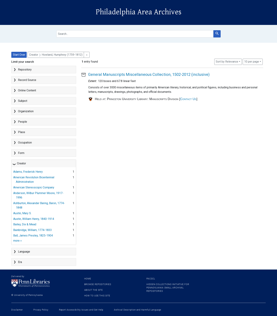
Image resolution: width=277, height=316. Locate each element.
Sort (227, 61)
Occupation (25, 142)
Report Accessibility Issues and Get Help (81, 310)
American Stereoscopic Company (33, 187)
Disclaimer (17, 310)
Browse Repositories (97, 284)
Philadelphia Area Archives (138, 12)
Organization (26, 111)
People (22, 121)
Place (21, 132)
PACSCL (150, 278)
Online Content (27, 90)
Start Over (19, 54)
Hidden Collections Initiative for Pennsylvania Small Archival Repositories (167, 287)
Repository (25, 69)
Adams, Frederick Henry (28, 171)
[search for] (134, 33)
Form (21, 153)
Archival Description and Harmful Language (137, 310)
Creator (21, 163)
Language (24, 251)
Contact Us (188, 99)
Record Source (27, 80)
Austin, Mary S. (22, 213)
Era (20, 262)
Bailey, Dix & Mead (24, 224)
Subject (22, 101)
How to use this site (97, 295)
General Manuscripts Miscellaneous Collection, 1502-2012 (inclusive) (149, 74)
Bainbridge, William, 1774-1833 (32, 230)
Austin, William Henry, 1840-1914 (33, 219)
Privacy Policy (40, 310)
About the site (93, 290)
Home (87, 278)
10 (251, 61)
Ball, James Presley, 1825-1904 (33, 235)
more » (17, 240)
